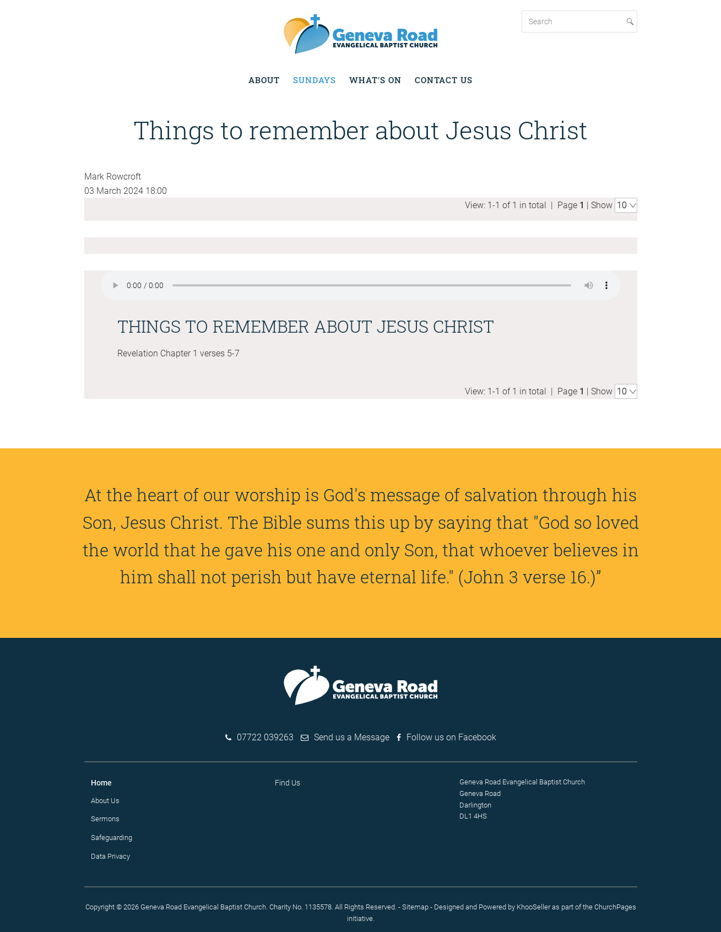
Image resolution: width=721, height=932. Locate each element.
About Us (105, 799)
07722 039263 (265, 736)
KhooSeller (533, 906)
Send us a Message (351, 736)
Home (101, 782)
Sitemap (415, 906)
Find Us (287, 782)
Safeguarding (111, 837)
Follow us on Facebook (451, 736)
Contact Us (444, 79)
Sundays (314, 79)
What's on (375, 79)
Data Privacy (110, 856)
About (264, 79)
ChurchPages (615, 906)
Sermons (105, 818)
